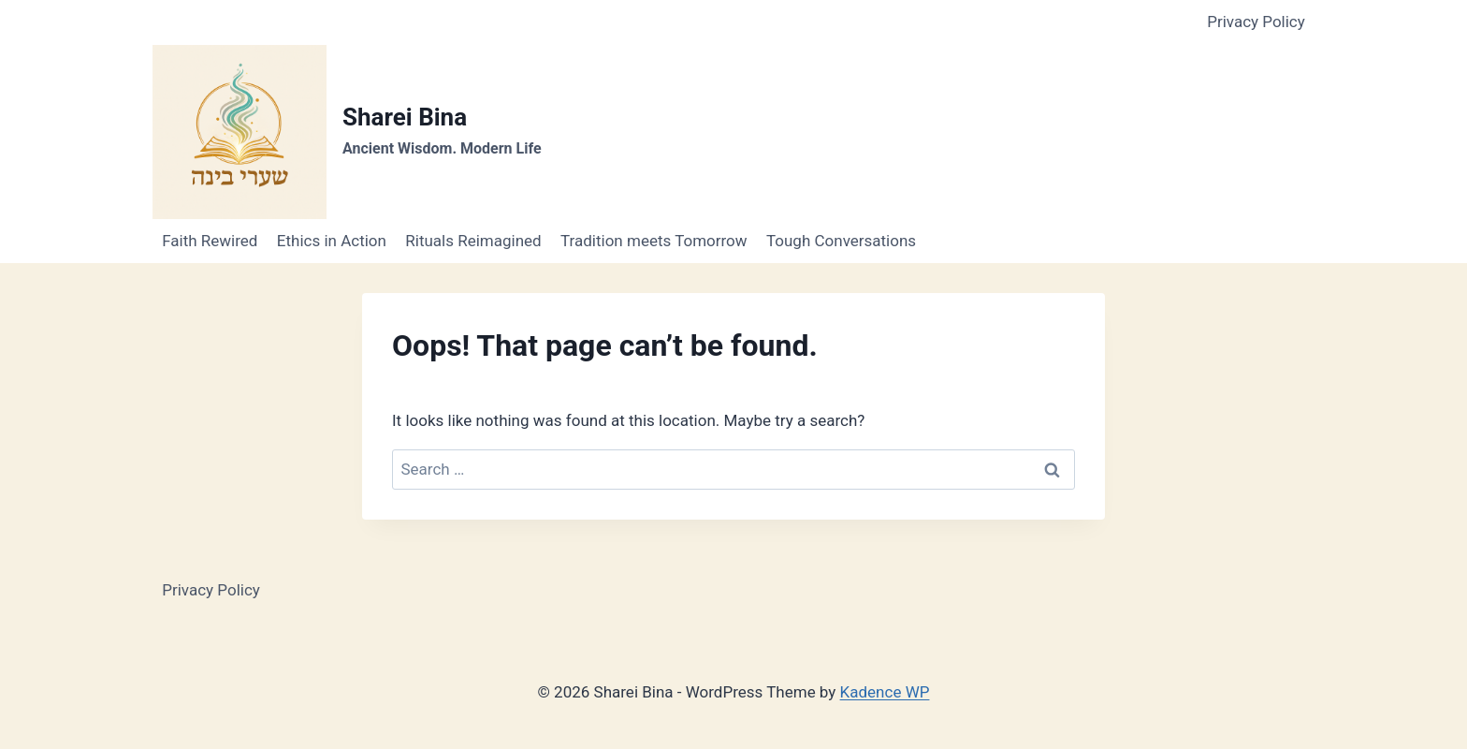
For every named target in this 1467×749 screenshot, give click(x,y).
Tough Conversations (841, 240)
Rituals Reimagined (473, 240)
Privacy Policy (1256, 21)
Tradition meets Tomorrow (654, 240)
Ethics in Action (331, 240)
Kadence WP (885, 692)
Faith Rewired (209, 240)
